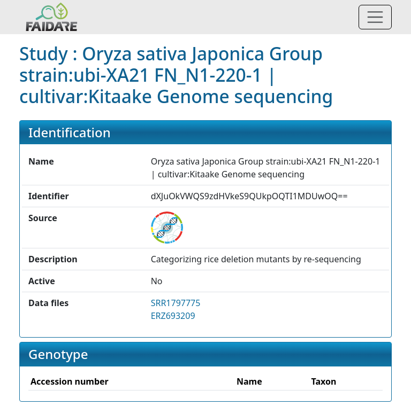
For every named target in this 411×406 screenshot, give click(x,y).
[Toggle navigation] (375, 17)
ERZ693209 (173, 316)
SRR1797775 (176, 303)
